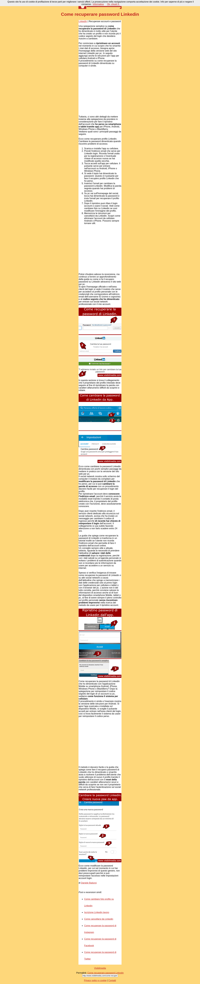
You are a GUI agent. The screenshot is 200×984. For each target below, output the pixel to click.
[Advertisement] (99, 91)
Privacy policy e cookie (95, 980)
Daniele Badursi (89, 883)
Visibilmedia (100, 968)
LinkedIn (83, 21)
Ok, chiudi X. (113, 4)
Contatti (112, 980)
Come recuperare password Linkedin (105, 973)
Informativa (98, 4)
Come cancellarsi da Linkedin (98, 919)
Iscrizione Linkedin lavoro (96, 912)
